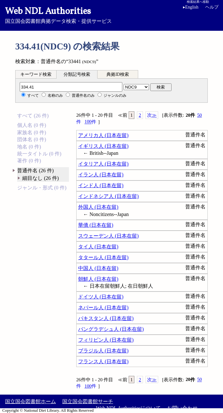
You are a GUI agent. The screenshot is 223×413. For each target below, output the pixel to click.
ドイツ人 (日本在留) (101, 296)
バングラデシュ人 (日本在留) (111, 329)
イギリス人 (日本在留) (103, 146)
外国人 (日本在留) (98, 207)
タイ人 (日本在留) (98, 246)
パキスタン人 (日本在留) (106, 318)
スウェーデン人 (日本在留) (108, 236)
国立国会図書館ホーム (30, 401)
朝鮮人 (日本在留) (98, 279)
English (192, 7)
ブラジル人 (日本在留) (103, 350)
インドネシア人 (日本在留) (108, 196)
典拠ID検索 (117, 74)
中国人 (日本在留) (98, 268)
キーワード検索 (35, 74)
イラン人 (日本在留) (101, 174)
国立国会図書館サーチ (87, 401)
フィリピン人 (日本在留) (106, 340)
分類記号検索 (77, 74)
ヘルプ (212, 7)
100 (90, 122)
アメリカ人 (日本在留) (103, 135)
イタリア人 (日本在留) (103, 164)
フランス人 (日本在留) (103, 361)
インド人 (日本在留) (101, 185)
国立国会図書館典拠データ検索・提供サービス (111, 14)
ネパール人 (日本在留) (103, 307)
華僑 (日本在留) (95, 225)
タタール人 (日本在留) (103, 257)
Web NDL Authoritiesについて (128, 408)
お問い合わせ (182, 408)
